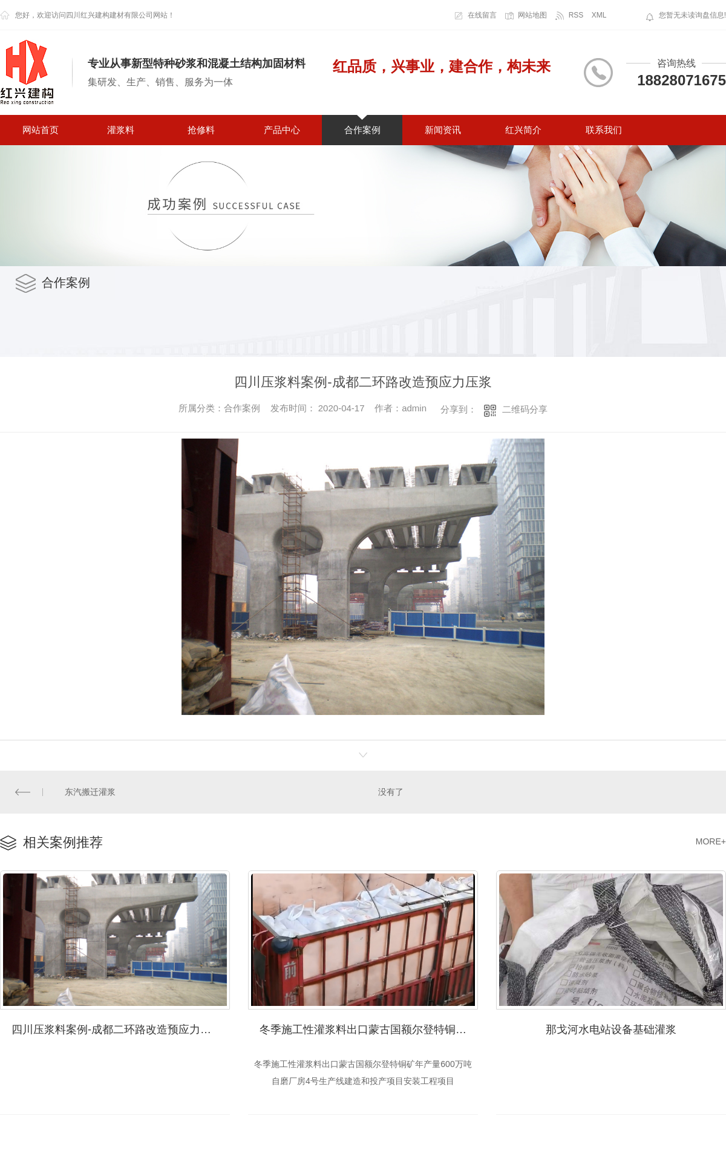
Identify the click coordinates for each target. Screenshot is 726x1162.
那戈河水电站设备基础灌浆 (611, 1028)
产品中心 (282, 130)
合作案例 (362, 130)
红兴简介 (523, 130)
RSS (576, 15)
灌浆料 (120, 130)
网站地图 (532, 15)
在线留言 (482, 15)
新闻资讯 (443, 130)
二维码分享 (525, 409)
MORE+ (711, 841)
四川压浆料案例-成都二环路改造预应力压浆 (116, 1028)
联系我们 (604, 130)
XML (599, 15)
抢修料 (201, 130)
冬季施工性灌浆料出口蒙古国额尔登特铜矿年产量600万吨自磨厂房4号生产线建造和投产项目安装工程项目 (369, 1028)
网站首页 (40, 130)
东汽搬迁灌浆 (90, 791)
